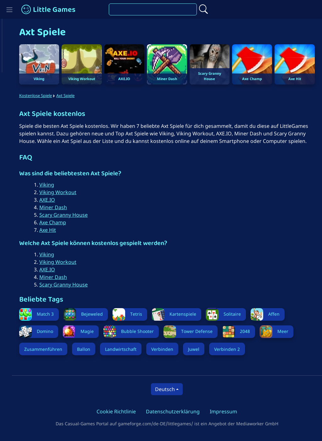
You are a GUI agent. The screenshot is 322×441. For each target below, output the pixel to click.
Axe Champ (59, 229)
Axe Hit (54, 236)
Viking (53, 191)
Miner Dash (60, 213)
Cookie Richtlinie (120, 418)
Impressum (227, 418)
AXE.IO (54, 206)
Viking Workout (64, 198)
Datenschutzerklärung (176, 418)
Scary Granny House (70, 221)
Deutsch (168, 395)
